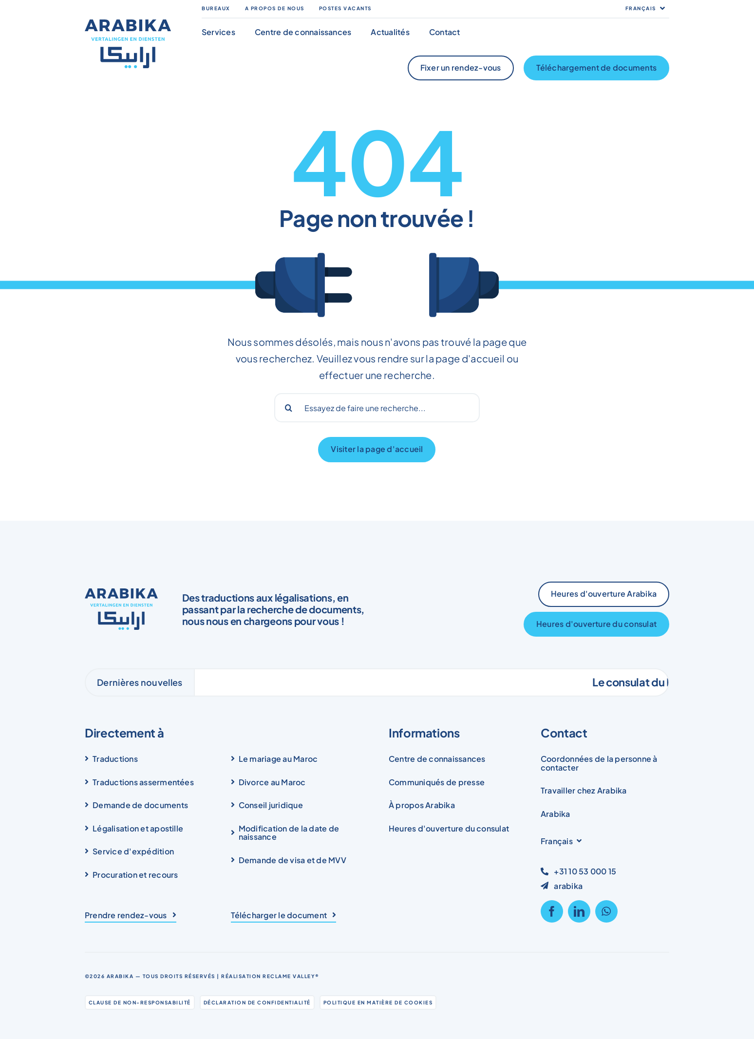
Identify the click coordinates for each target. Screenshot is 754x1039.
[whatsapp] (606, 911)
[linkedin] (579, 911)
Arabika (120, 976)
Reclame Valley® (291, 976)
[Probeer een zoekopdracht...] (377, 407)
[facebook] (552, 911)
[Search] (288, 407)
